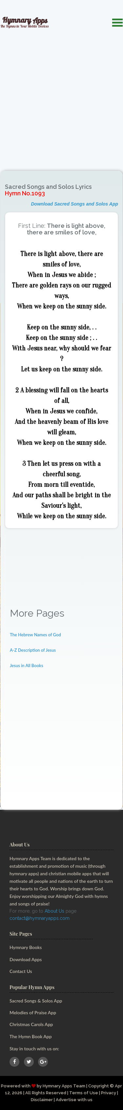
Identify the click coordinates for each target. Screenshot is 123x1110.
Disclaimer (42, 1099)
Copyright (98, 1085)
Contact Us (21, 971)
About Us (54, 911)
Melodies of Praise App (33, 1012)
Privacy (108, 1092)
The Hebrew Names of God (35, 634)
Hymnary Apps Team (64, 1085)
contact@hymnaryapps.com (40, 918)
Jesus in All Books (26, 665)
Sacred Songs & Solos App (36, 1000)
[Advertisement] (61, 96)
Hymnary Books (26, 947)
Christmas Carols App (31, 1024)
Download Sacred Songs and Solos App (74, 204)
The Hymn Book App (31, 1036)
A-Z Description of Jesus (33, 650)
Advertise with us (74, 1099)
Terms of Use (83, 1092)
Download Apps (26, 959)
